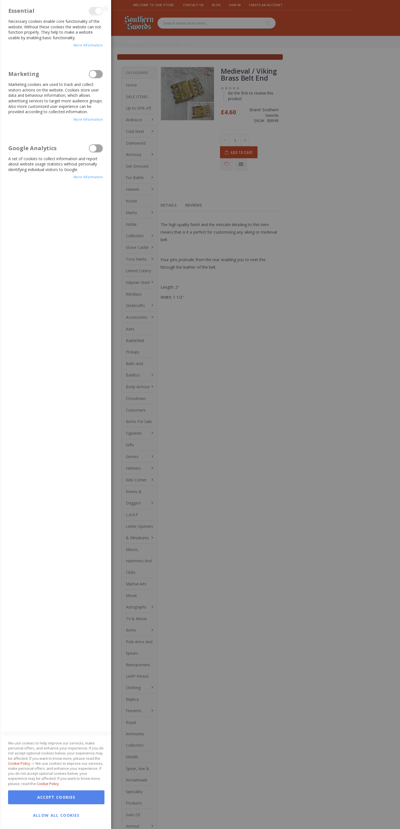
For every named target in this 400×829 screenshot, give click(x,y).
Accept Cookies (56, 544)
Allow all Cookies (56, 562)
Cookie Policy (19, 510)
